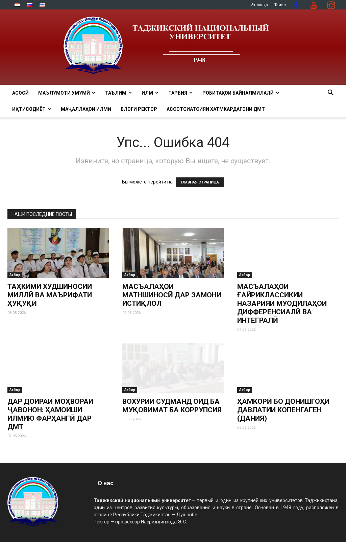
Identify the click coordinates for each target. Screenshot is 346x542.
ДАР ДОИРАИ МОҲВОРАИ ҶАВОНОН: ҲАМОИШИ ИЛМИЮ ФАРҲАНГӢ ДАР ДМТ (50, 414)
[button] (330, 93)
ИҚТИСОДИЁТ (31, 109)
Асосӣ (20, 93)
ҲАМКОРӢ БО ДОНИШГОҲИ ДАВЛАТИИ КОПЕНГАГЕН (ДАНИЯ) (283, 409)
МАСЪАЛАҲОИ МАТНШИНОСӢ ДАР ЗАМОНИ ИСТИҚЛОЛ (171, 294)
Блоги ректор (139, 109)
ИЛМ (150, 93)
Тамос (280, 5)
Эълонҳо (259, 5)
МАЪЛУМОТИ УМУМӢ (66, 93)
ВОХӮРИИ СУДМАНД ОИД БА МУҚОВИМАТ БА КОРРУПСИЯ (172, 405)
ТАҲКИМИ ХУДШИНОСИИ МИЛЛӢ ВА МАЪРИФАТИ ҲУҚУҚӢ (49, 294)
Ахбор (14, 275)
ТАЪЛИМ (118, 93)
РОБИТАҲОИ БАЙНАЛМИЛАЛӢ (240, 93)
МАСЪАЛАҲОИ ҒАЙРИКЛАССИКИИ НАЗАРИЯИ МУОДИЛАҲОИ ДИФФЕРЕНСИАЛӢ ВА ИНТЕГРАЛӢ (282, 303)
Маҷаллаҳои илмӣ (86, 109)
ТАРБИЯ (180, 93)
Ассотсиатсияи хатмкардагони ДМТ (216, 109)
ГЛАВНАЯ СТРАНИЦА (200, 182)
